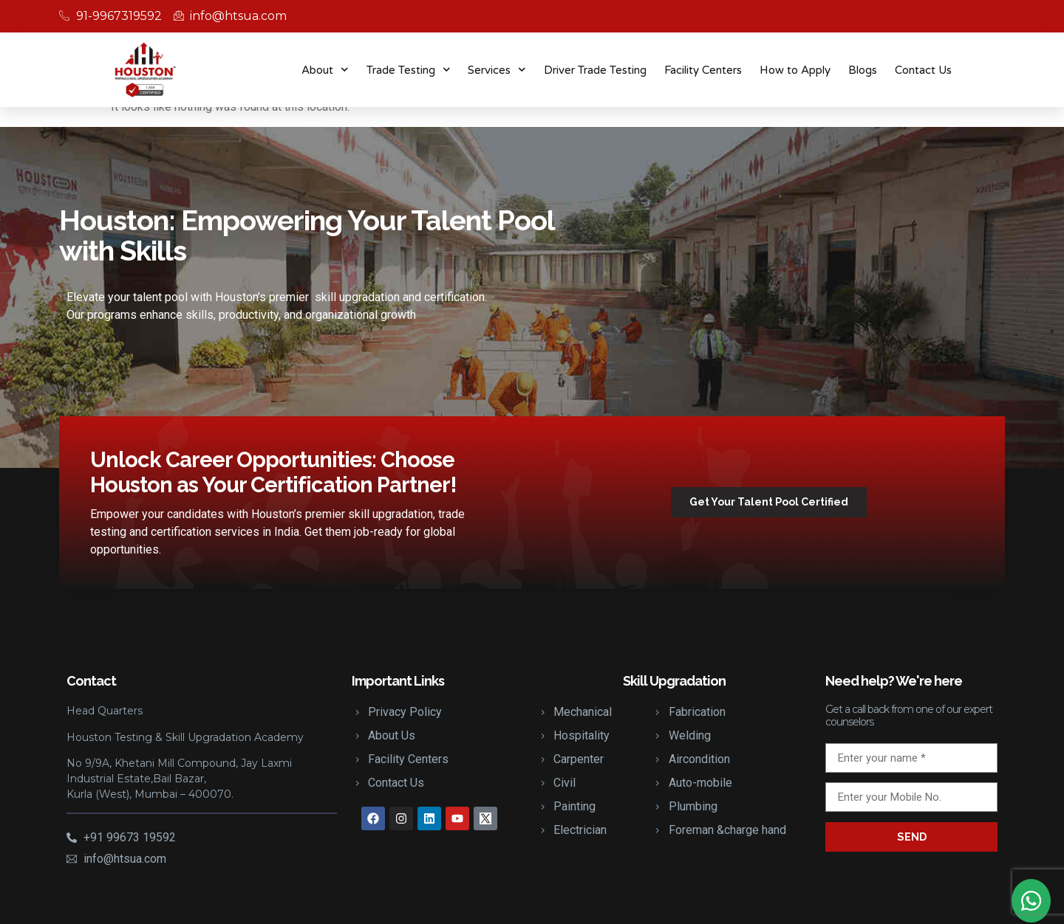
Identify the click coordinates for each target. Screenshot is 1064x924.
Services (497, 69)
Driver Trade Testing (595, 70)
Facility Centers (703, 70)
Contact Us (923, 70)
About (325, 69)
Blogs (862, 70)
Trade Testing (408, 69)
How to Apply (795, 70)
